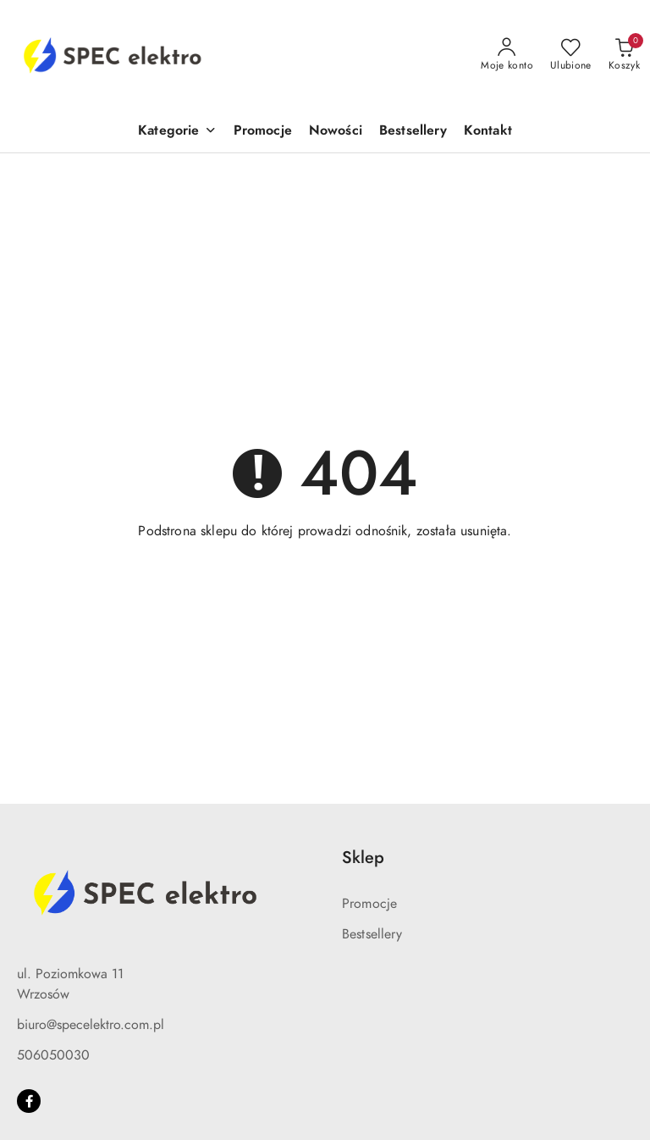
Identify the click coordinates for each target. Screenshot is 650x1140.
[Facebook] (29, 1101)
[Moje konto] (507, 55)
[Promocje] (263, 131)
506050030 (53, 1055)
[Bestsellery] (413, 131)
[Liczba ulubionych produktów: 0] (571, 55)
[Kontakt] (488, 131)
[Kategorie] (177, 131)
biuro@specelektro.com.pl (90, 1024)
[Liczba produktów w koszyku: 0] (624, 55)
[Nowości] (335, 131)
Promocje (369, 903)
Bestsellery (372, 934)
